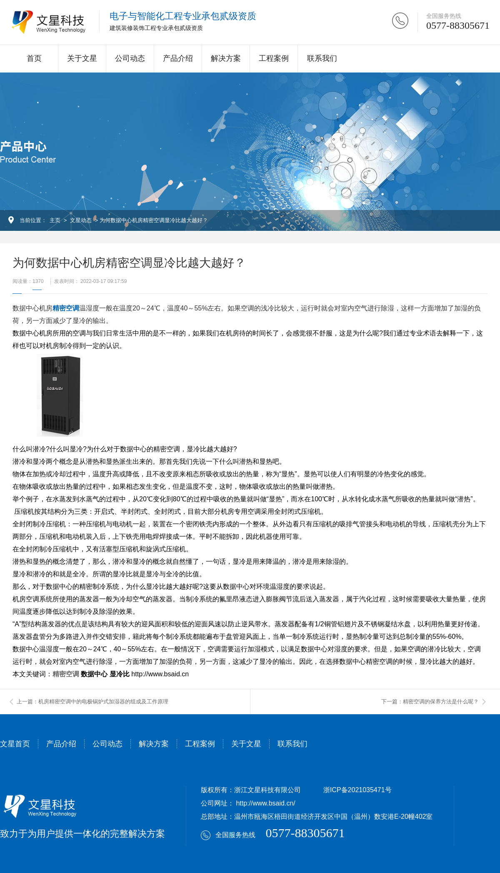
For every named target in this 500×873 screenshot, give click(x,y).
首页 (34, 58)
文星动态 (81, 220)
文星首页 (15, 744)
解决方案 (226, 58)
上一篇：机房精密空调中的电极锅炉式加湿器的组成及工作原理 (92, 701)
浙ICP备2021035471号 (357, 789)
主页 (55, 220)
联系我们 (322, 58)
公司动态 (130, 58)
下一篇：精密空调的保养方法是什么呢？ (430, 701)
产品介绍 (178, 58)
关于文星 (82, 58)
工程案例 (274, 58)
